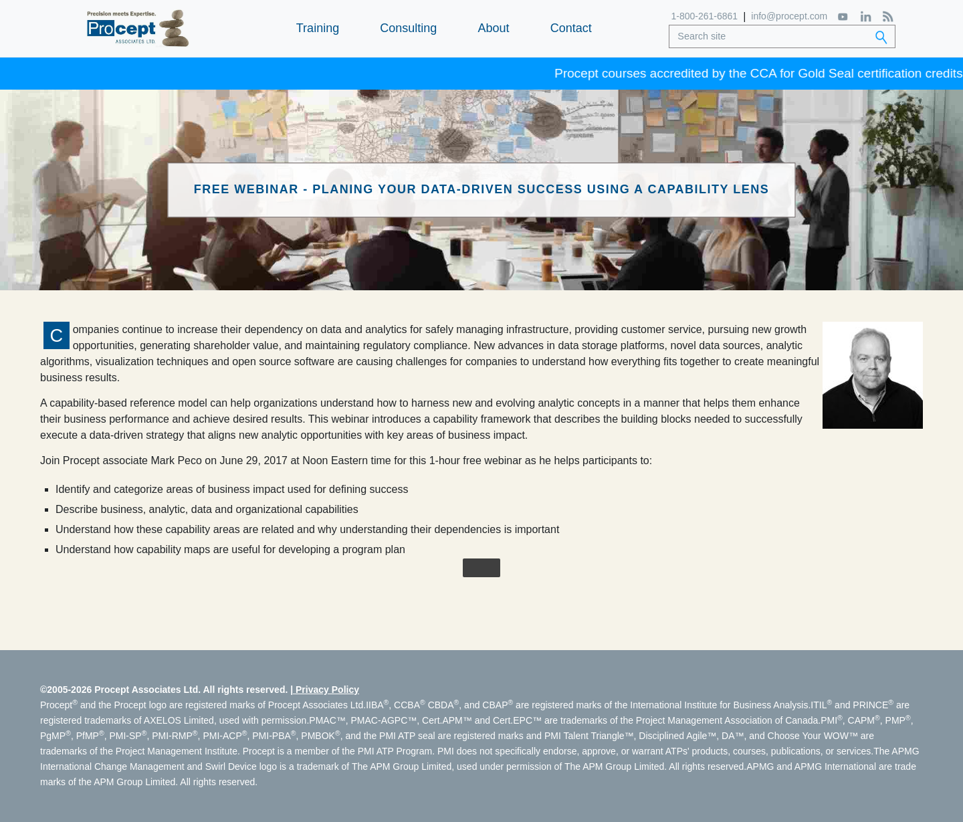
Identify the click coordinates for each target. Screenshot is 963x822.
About (493, 28)
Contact (571, 28)
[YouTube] (843, 16)
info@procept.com (789, 16)
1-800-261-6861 (704, 16)
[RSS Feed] (887, 16)
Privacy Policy (327, 689)
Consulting (408, 28)
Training (317, 28)
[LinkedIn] (865, 16)
